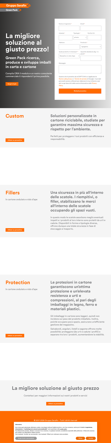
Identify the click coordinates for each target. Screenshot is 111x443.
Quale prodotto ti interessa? (68, 51)
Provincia (83, 42)
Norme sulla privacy (65, 78)
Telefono (62, 42)
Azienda (62, 33)
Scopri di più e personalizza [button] (26, 438)
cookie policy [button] (63, 429)
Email (82, 24)
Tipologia (76, 33)
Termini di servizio (80, 78)
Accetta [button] (91, 438)
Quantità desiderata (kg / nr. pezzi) (89, 52)
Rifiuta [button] (80, 438)
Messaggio (62, 62)
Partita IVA (91, 33)
